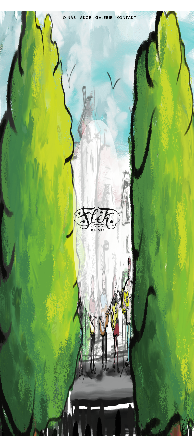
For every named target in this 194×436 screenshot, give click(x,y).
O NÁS (69, 6)
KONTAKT (126, 6)
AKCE (85, 6)
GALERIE (103, 6)
